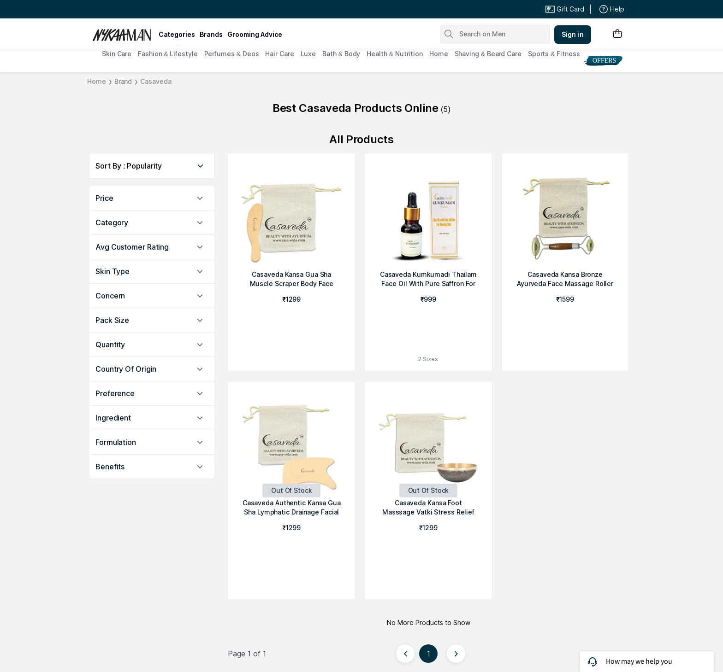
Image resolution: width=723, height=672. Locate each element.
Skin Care (116, 54)
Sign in (573, 34)
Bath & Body (341, 54)
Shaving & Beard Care (488, 54)
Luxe (308, 54)
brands (211, 34)
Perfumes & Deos (231, 54)
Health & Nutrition (395, 54)
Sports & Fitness (554, 54)
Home (438, 54)
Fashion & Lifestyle (167, 54)
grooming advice (254, 34)
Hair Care (279, 54)
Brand (123, 81)
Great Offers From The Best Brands (160, 9)
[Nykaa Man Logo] (124, 31)
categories (177, 34)
